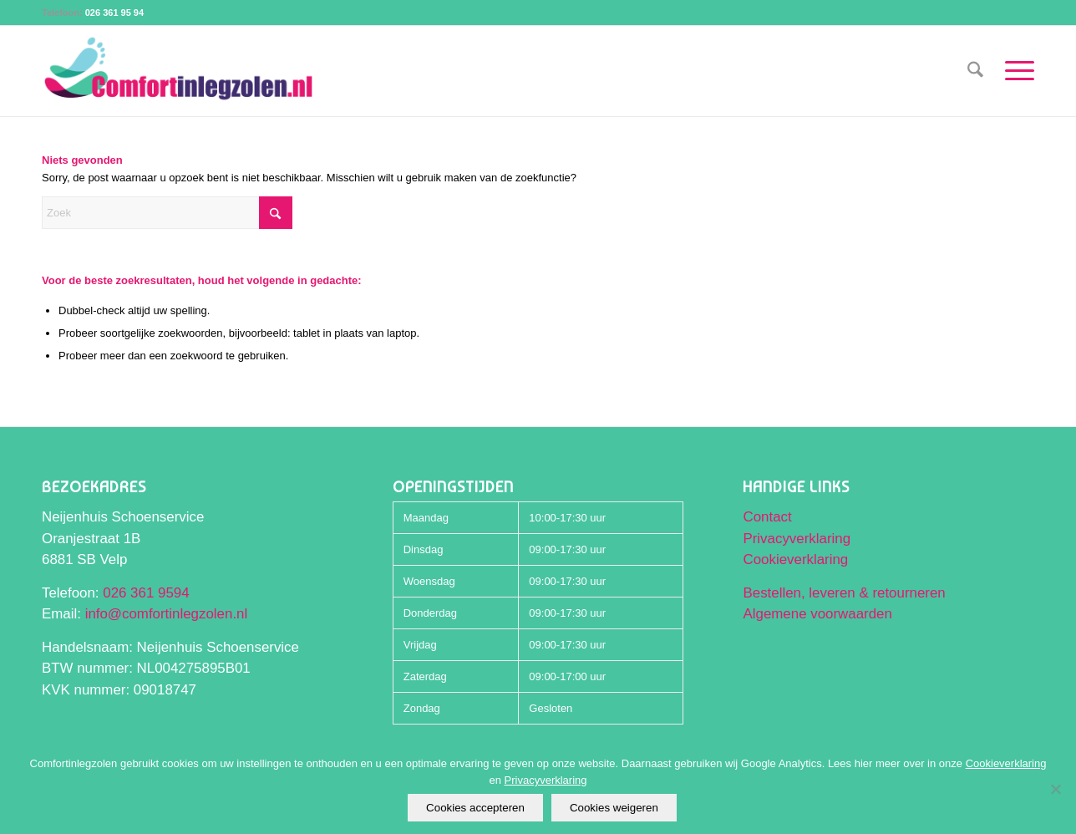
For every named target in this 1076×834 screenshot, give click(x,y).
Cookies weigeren (614, 807)
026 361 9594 (146, 593)
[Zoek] (975, 71)
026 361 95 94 (114, 13)
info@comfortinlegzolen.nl (166, 614)
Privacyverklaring (796, 539)
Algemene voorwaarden (817, 614)
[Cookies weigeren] (1055, 789)
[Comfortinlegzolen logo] (179, 71)
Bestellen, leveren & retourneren (844, 593)
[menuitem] (975, 71)
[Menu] (1014, 71)
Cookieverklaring (795, 559)
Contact (767, 517)
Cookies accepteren (475, 807)
